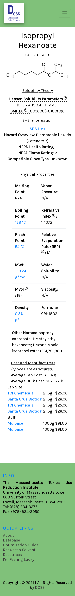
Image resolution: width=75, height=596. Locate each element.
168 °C (20, 222)
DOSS (40, 587)
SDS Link (37, 129)
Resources (12, 554)
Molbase (15, 423)
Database (11, 540)
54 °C (19, 246)
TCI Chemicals (21, 393)
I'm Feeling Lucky (18, 559)
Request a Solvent (19, 550)
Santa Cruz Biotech (25, 399)
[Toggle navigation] (65, 13)
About (8, 535)
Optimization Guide (21, 545)
